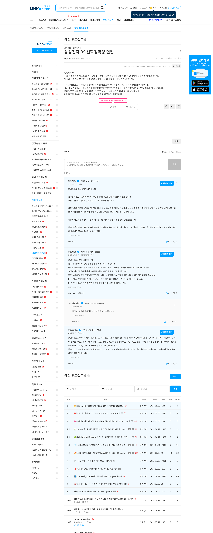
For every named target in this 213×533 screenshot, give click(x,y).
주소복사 (176, 66)
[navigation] (44, 72)
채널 (119, 19)
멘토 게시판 (108, 19)
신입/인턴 (41, 19)
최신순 (178, 152)
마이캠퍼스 (129, 19)
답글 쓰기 (71, 241)
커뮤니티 (83, 19)
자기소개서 (95, 19)
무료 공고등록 (173, 19)
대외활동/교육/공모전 (58, 19)
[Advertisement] (123, 124)
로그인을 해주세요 (44, 50)
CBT (73, 18)
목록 (176, 141)
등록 (174, 164)
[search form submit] (102, 7)
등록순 (171, 152)
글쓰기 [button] (175, 376)
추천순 (164, 152)
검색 (175, 389)
